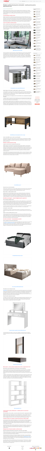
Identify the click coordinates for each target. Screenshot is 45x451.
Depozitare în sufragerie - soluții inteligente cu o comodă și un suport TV (38, 35)
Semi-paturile (5, 290)
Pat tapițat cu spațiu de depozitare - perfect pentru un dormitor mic (38, 12)
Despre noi (37, 1)
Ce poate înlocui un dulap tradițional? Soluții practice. (38, 41)
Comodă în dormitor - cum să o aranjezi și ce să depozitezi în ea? (38, 27)
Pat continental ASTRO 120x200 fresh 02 (17, 286)
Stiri (28, 1)
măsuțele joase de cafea (27, 436)
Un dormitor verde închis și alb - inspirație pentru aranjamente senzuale (38, 30)
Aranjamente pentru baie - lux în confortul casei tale (38, 19)
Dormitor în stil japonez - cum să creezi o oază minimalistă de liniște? (38, 22)
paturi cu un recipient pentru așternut (9, 222)
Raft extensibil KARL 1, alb (17, 408)
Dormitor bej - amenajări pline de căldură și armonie (38, 16)
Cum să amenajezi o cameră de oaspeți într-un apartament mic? (38, 46)
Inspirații (20, 1)
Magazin (22, 447)
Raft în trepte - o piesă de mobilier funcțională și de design (38, 25)
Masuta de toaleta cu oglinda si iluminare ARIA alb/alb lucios (17, 330)
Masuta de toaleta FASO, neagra (17, 364)
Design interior (24, 1)
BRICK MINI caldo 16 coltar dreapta (17, 50)
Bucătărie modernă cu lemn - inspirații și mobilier (38, 38)
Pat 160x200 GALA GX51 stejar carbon (18, 255)
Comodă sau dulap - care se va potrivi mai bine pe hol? (38, 43)
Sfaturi (27, 1)
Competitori (31, 1)
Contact (40, 1)
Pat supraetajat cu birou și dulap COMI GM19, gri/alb (18, 88)
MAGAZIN (34, 1)
